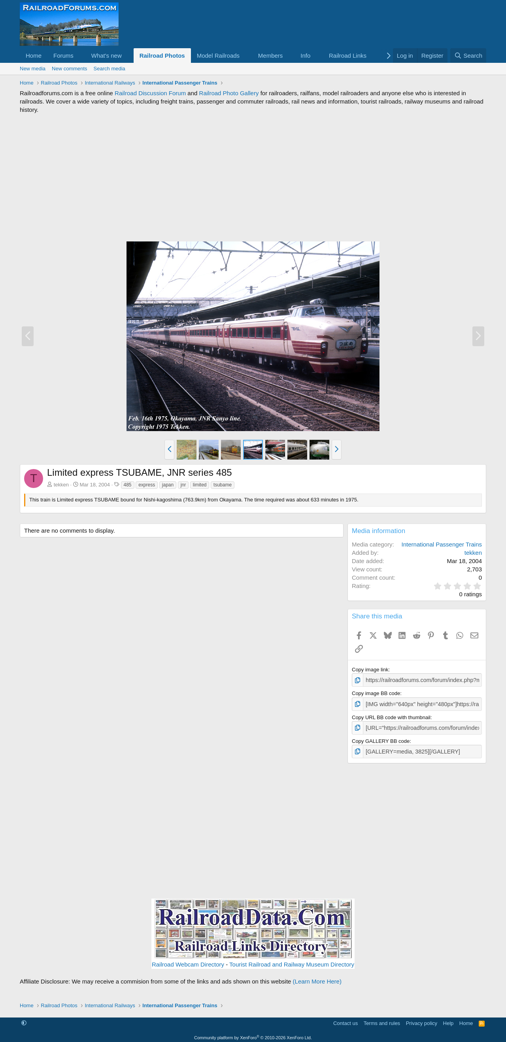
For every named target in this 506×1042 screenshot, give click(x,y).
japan (168, 485)
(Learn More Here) (317, 978)
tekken (61, 485)
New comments (69, 69)
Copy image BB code (376, 692)
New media (32, 69)
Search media (109, 69)
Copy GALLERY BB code (381, 739)
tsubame (222, 485)
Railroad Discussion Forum (150, 93)
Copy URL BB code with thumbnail (391, 716)
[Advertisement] (253, 177)
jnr (183, 485)
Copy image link (370, 670)
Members (270, 55)
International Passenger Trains (442, 544)
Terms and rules (382, 1020)
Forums (63, 55)
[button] (79, 55)
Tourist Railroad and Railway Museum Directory (291, 961)
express (146, 485)
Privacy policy (421, 1020)
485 (128, 485)
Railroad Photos (162, 55)
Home (34, 55)
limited (200, 485)
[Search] (468, 55)
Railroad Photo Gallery (229, 93)
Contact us (345, 1020)
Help (448, 1020)
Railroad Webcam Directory (188, 961)
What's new (106, 55)
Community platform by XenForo (253, 1034)
